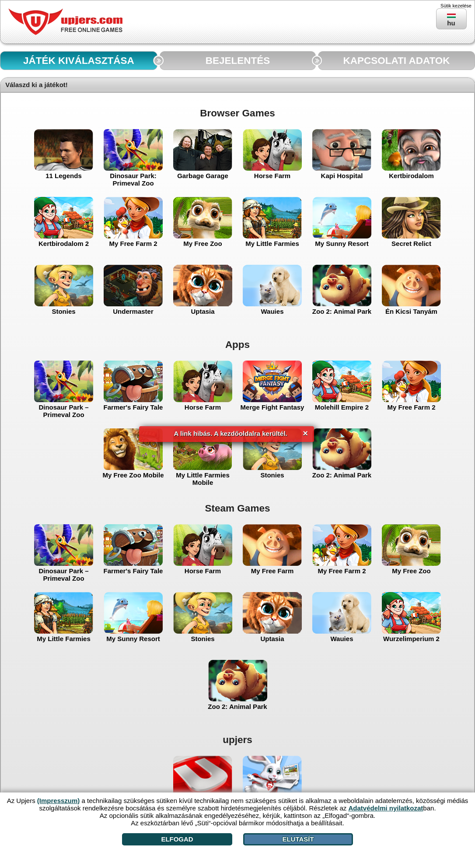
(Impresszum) (58, 800)
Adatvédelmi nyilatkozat (385, 808)
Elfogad (177, 839)
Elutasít (298, 839)
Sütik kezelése (456, 5)
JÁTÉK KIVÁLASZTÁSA (78, 60)
